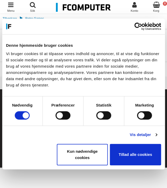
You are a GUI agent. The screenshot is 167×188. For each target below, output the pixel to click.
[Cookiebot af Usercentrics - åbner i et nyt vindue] (138, 26)
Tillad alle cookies (135, 154)
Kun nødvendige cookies (82, 154)
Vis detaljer (140, 134)
